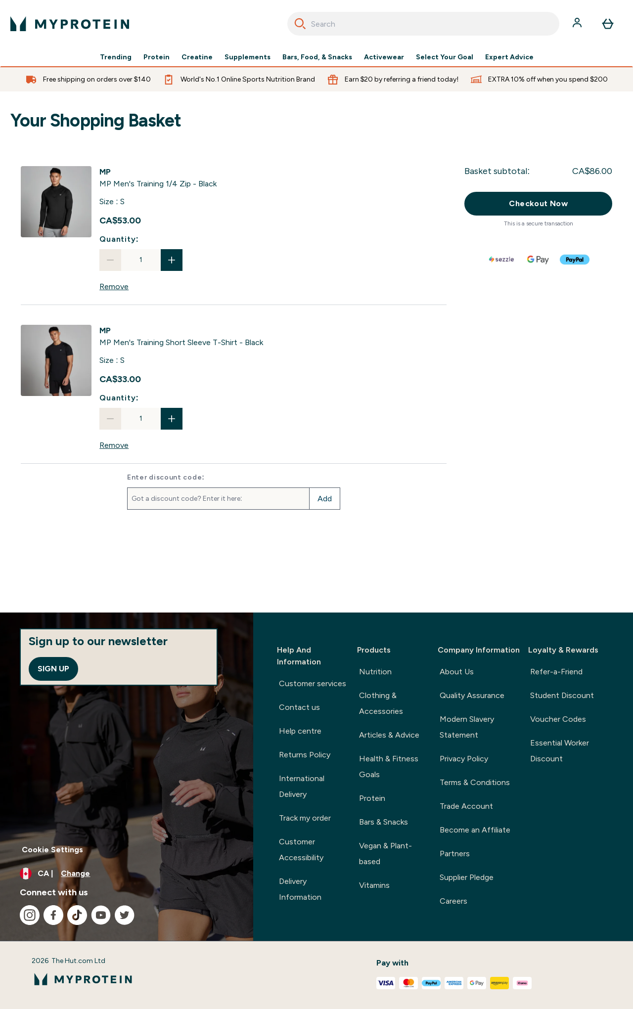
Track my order (305, 818)
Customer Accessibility (301, 849)
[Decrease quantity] (110, 260)
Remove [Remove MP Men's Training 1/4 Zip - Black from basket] (114, 286)
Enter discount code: (166, 478)
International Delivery (301, 786)
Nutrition (375, 671)
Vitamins (374, 885)
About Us (457, 671)
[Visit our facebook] (53, 915)
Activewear (384, 57)
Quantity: (119, 239)
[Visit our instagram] (30, 915)
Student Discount (562, 695)
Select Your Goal (444, 57)
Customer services (312, 683)
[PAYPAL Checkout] (575, 259)
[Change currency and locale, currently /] (126, 873)
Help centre (300, 731)
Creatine (197, 57)
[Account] (578, 24)
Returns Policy (304, 754)
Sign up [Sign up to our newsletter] (53, 668)
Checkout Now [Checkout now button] (538, 203)
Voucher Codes (558, 719)
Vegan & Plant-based (385, 853)
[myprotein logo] (69, 23)
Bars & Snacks (383, 822)
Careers (453, 901)
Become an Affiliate (475, 829)
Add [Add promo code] (324, 498)
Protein (156, 57)
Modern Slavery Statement (467, 727)
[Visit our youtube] (101, 915)
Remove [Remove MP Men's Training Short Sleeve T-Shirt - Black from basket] (114, 445)
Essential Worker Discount (559, 750)
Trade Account (466, 806)
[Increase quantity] (171, 260)
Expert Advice (509, 57)
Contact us (299, 707)
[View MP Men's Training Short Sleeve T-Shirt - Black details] (181, 337)
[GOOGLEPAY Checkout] (538, 259)
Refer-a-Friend (556, 671)
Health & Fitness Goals (388, 766)
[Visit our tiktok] (77, 915)
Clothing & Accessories (381, 703)
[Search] (300, 24)
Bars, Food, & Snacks (317, 57)
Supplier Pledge (467, 877)
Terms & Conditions (475, 782)
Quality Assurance (472, 695)
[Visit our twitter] (125, 915)
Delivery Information (300, 889)
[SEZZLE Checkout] (502, 259)
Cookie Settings (52, 849)
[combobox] (423, 24)
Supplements (248, 57)
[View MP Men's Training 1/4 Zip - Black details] (158, 178)
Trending (116, 57)
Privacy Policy (464, 758)
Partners (455, 853)
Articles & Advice (389, 735)
